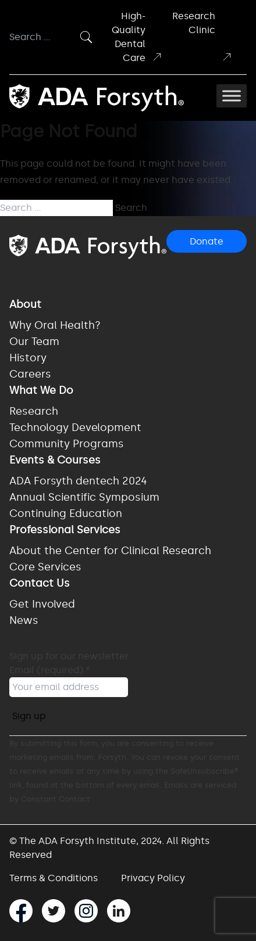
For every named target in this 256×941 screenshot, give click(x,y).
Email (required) (49, 670)
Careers (30, 374)
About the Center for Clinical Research (110, 550)
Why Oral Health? (55, 325)
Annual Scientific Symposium (84, 497)
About (25, 304)
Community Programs (66, 443)
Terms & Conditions (53, 877)
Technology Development (75, 427)
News (23, 620)
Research (33, 411)
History (28, 357)
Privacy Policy (153, 877)
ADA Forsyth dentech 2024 (78, 481)
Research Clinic (202, 36)
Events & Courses (55, 460)
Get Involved (42, 604)
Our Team (34, 341)
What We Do (41, 390)
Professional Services (64, 529)
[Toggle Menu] (231, 95)
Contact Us (39, 583)
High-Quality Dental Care (137, 36)
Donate (206, 241)
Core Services (45, 567)
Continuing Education (65, 513)
